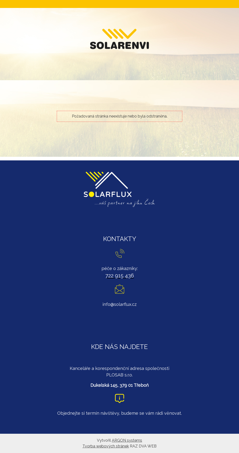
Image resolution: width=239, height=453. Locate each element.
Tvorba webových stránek (105, 446)
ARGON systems (127, 440)
